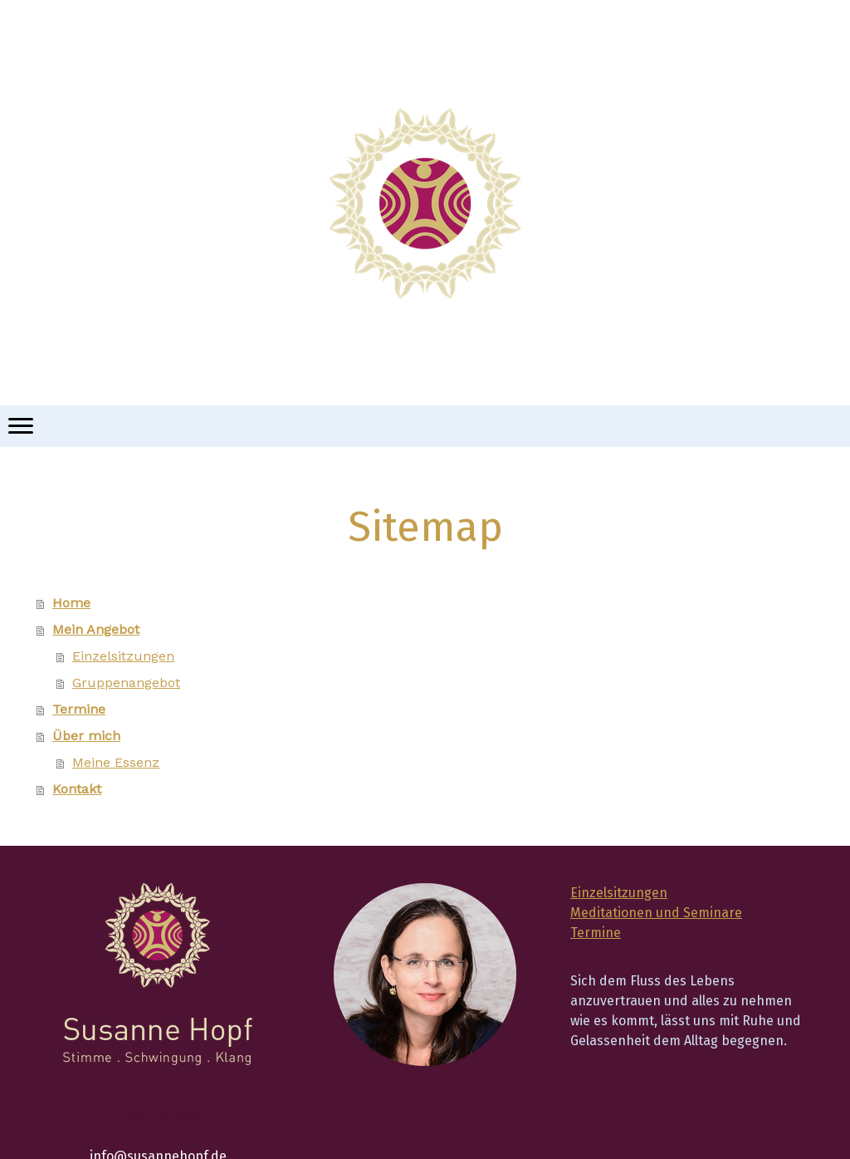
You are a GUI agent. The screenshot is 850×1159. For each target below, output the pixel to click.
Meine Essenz (115, 762)
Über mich (86, 736)
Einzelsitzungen (123, 656)
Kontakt (76, 789)
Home (71, 603)
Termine (78, 709)
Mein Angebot (95, 629)
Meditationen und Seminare (656, 913)
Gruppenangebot (126, 682)
